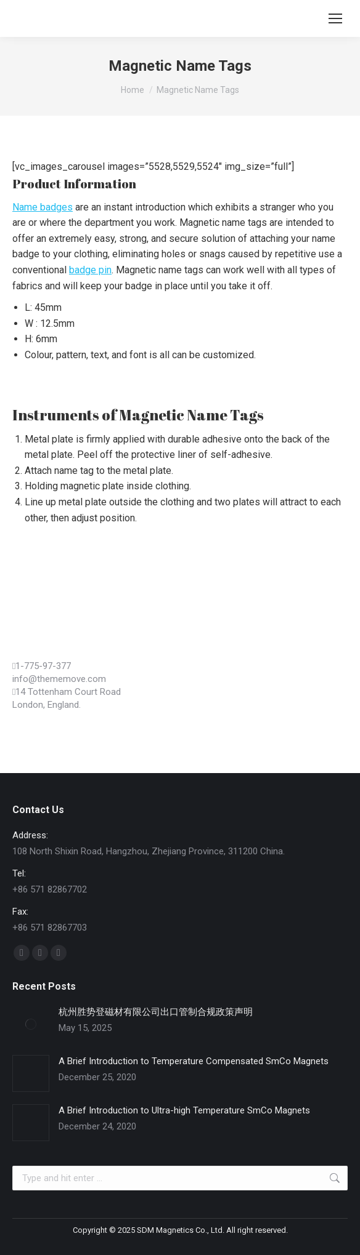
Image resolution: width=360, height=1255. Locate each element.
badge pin (90, 270)
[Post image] (30, 1024)
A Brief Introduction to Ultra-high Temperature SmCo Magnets (184, 1110)
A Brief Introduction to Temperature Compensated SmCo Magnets (194, 1061)
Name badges (42, 207)
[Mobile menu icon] (335, 18)
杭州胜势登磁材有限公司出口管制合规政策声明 (156, 1011)
